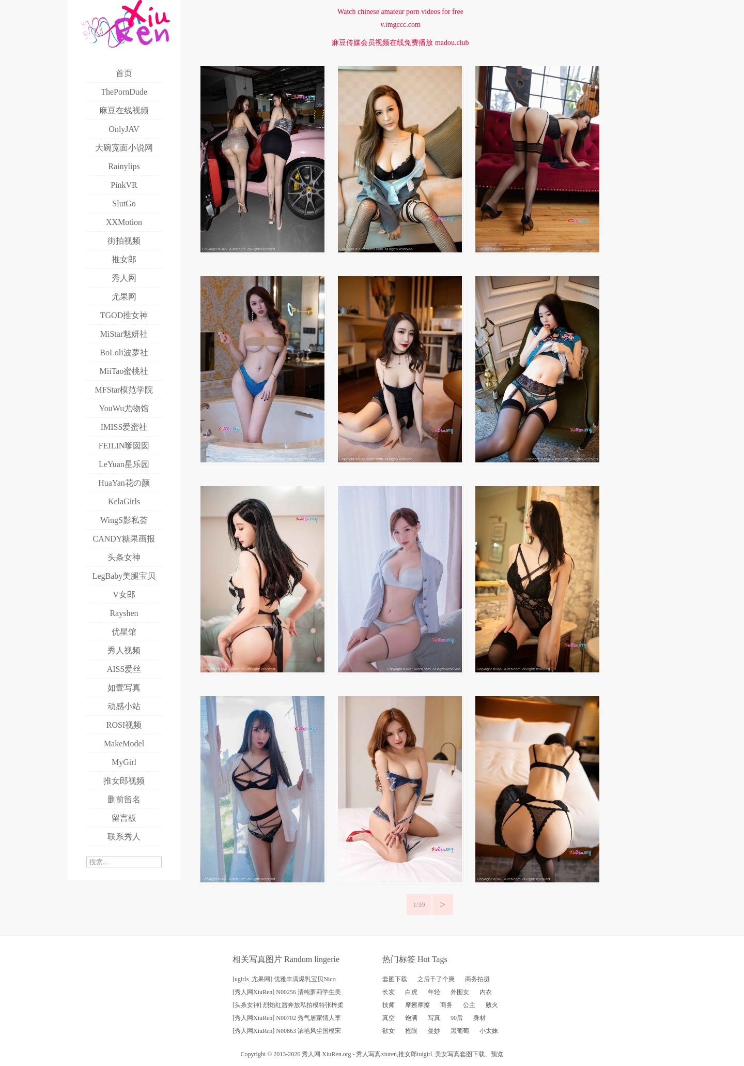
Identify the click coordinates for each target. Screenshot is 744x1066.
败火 (492, 1005)
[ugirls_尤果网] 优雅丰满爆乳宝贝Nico (284, 979)
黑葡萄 (460, 1030)
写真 (434, 1018)
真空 (388, 1018)
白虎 (411, 992)
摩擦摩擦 (417, 1005)
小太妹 (488, 1030)
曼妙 (434, 1030)
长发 (388, 992)
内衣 (485, 992)
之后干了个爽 (436, 979)
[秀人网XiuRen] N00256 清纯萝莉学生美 (287, 992)
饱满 (411, 1018)
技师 (388, 1005)
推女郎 (407, 1054)
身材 (479, 1018)
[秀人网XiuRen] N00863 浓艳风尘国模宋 (287, 1030)
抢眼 (411, 1030)
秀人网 (311, 1054)
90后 (457, 1018)
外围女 (460, 992)
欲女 (388, 1030)
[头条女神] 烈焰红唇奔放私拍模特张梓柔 (288, 1005)
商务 (446, 1005)
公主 (469, 1005)
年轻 (434, 992)
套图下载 (394, 979)
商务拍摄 (477, 979)
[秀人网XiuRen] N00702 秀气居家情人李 (287, 1018)
